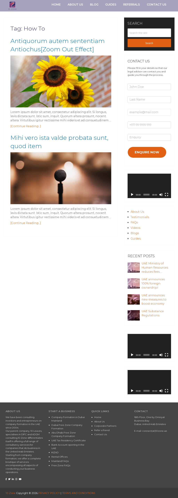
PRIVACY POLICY (49, 493)
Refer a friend (102, 430)
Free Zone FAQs (60, 465)
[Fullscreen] (166, 194)
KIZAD (55, 452)
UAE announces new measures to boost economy (153, 299)
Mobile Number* (137, 119)
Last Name (134, 94)
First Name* (134, 81)
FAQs (134, 222)
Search (149, 43)
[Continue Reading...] (25, 137)
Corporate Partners (105, 425)
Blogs (135, 233)
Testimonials (140, 217)
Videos (135, 227)
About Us (75, 4)
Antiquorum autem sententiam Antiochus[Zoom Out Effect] (57, 50)
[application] (149, 186)
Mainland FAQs (60, 461)
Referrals (131, 4)
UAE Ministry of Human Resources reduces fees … (154, 267)
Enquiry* (132, 132)
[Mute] (161, 194)
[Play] (132, 194)
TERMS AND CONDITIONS (78, 493)
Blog (94, 4)
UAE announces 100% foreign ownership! (153, 283)
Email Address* (136, 107)
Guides (110, 4)
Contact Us (156, 4)
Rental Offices (59, 456)
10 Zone (10, 493)
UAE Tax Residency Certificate (68, 440)
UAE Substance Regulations (152, 313)
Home (56, 4)
